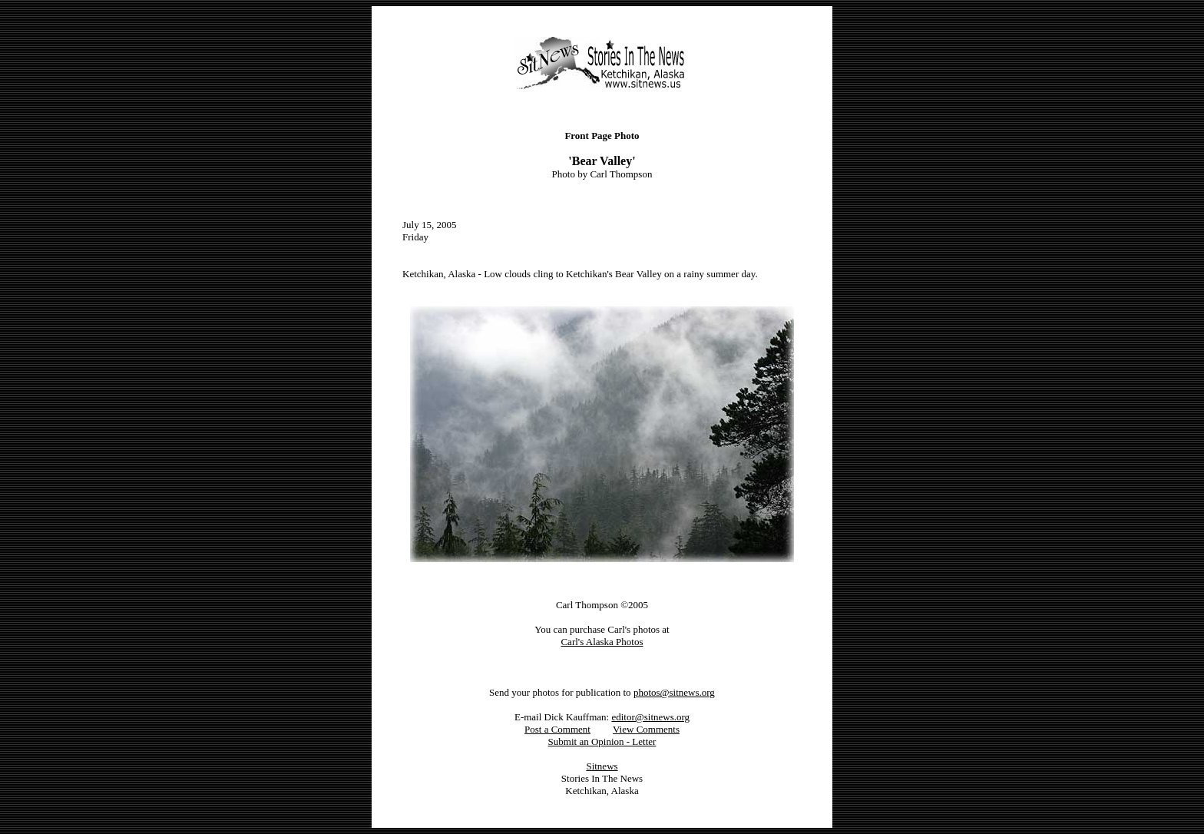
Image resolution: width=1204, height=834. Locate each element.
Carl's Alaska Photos (602, 641)
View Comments (646, 729)
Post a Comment (557, 729)
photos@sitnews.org (674, 692)
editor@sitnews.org (650, 717)
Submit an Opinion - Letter (602, 741)
